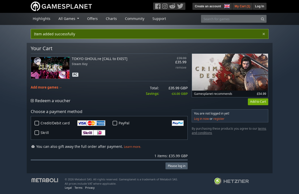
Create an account (208, 6)
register (218, 119)
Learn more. (132, 147)
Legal (68, 187)
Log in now (201, 119)
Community (134, 18)
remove (181, 67)
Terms (78, 187)
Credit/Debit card (73, 123)
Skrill (73, 132)
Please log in (176, 166)
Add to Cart (258, 101)
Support (159, 18)
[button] (226, 5)
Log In (259, 6)
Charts (111, 18)
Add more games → (46, 87)
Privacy (90, 187)
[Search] (263, 19)
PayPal (151, 123)
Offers (92, 18)
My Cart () (242, 6)
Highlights (41, 18)
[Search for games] (230, 19)
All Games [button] (67, 18)
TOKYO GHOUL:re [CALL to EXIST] (99, 58)
